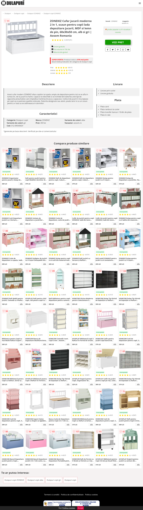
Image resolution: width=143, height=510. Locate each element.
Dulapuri (8, 13)
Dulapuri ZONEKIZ (34, 13)
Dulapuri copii (19, 13)
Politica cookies (91, 494)
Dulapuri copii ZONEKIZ (52, 13)
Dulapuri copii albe (35, 480)
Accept (80, 508)
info (21, 184)
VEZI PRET (118, 42)
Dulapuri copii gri (54, 480)
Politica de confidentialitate (72, 494)
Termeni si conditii (51, 494)
